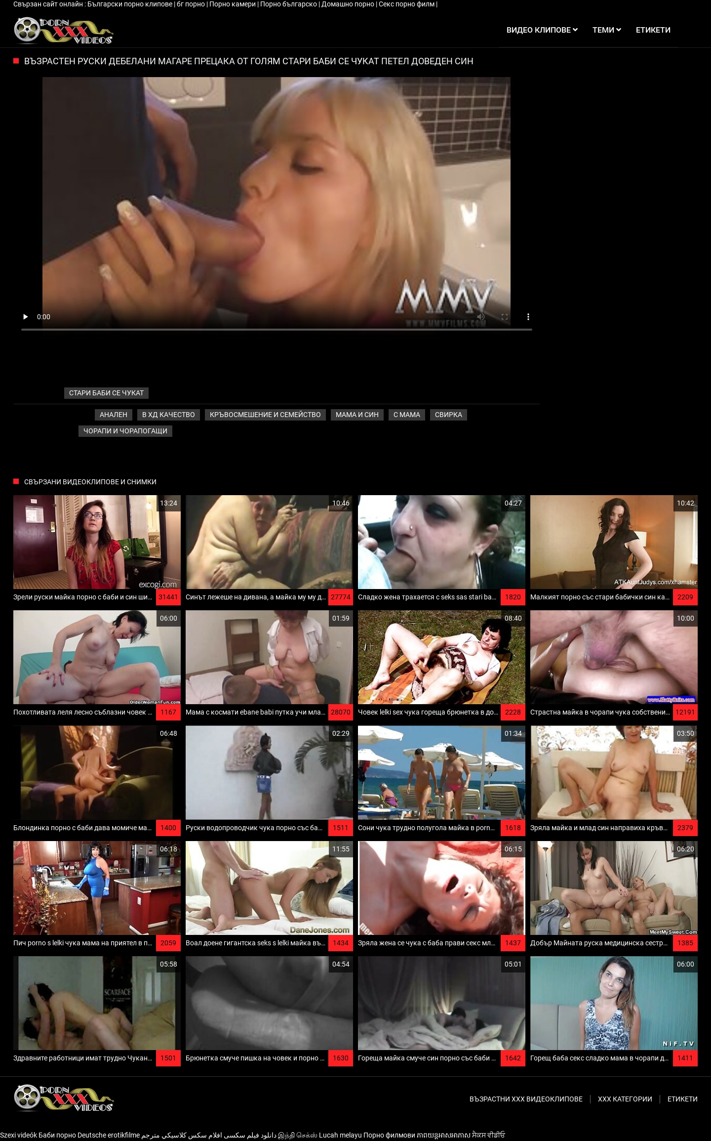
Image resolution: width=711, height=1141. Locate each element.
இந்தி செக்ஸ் (297, 1135)
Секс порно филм (407, 4)
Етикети (683, 1099)
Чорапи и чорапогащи (125, 431)
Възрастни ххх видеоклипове (526, 1099)
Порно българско (289, 4)
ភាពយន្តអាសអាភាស (444, 1135)
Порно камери (233, 4)
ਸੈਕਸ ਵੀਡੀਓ (488, 1135)
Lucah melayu (340, 1135)
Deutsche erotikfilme (109, 1135)
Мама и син (357, 415)
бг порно (191, 4)
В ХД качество (168, 415)
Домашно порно (348, 4)
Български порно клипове (130, 4)
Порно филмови (389, 1135)
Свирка (448, 415)
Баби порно (57, 1135)
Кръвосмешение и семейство (265, 415)
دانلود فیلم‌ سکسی (250, 1135)
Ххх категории (625, 1099)
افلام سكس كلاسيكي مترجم (181, 1135)
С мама (407, 415)
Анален (113, 415)
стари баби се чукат (106, 393)
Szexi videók (18, 1135)
